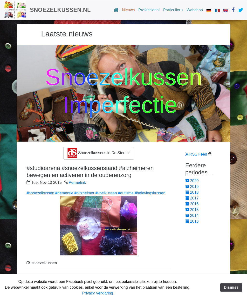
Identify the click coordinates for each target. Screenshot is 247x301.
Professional (149, 10)
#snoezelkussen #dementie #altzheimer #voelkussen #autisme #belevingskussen (96, 193)
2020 (192, 181)
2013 (192, 221)
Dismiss (231, 287)
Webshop (195, 10)
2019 (192, 187)
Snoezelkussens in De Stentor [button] (99, 153)
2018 (192, 192)
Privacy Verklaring (97, 293)
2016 (192, 204)
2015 (192, 210)
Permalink (77, 182)
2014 (192, 215)
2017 (192, 198)
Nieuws (128, 10)
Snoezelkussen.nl (60, 10)
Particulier (171, 10)
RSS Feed (196, 154)
